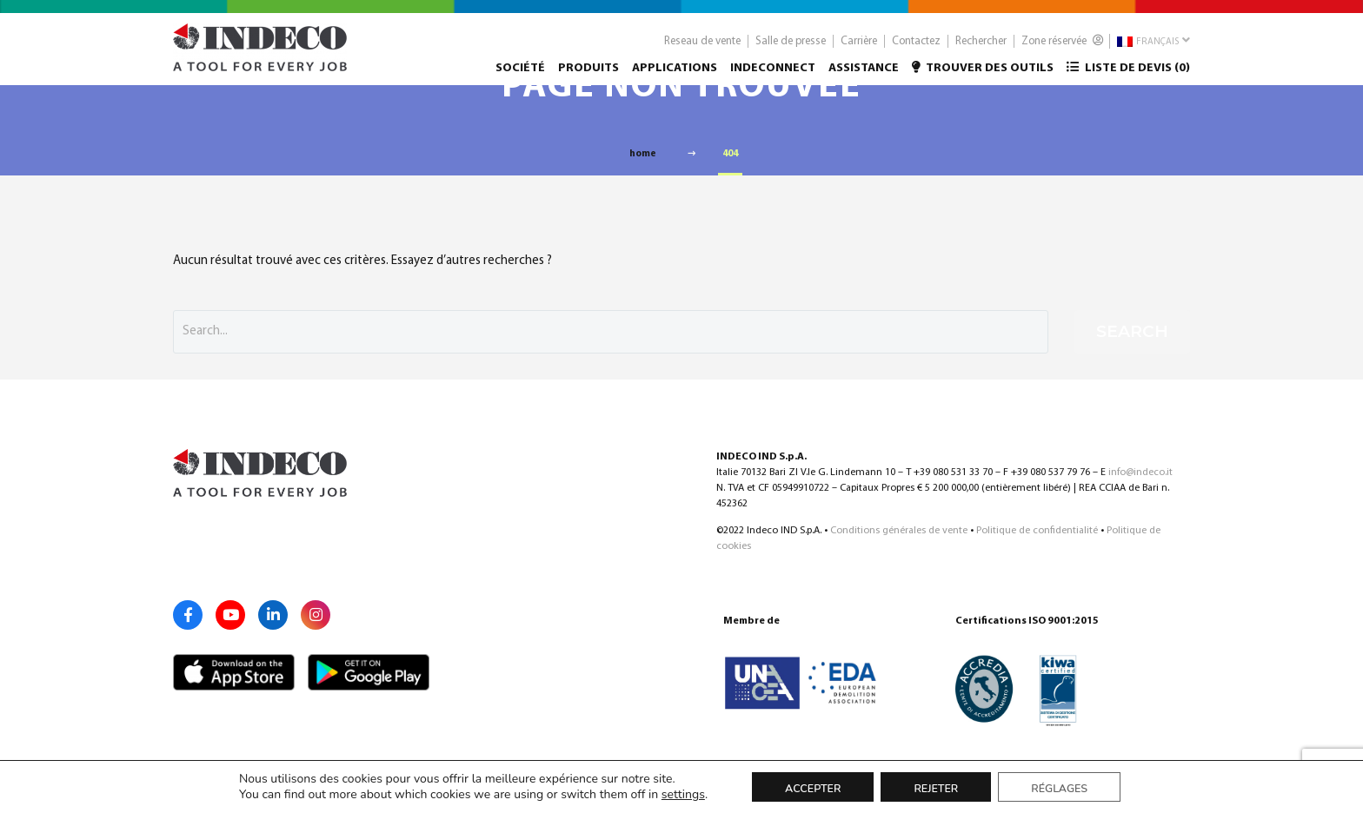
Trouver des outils (983, 75)
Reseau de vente (702, 48)
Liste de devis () (1128, 75)
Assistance (863, 75)
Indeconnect (772, 75)
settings (683, 795)
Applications (674, 75)
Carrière (859, 48)
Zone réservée (1062, 48)
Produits (588, 75)
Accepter (813, 788)
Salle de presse (790, 48)
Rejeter (936, 788)
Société (520, 75)
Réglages (1059, 788)
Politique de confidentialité (1037, 530)
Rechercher (981, 48)
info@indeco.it (1140, 472)
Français (1153, 47)
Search (1132, 331)
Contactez (916, 48)
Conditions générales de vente (898, 530)
